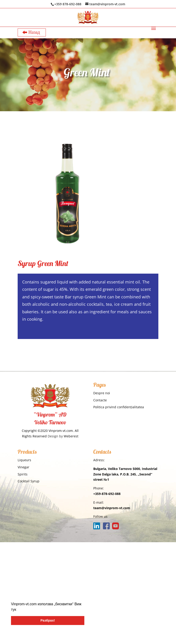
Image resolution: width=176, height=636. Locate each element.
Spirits (23, 474)
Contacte (100, 400)
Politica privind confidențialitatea (118, 407)
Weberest (71, 436)
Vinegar (23, 467)
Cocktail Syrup (28, 481)
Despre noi (101, 393)
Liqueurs (24, 460)
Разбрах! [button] (48, 620)
